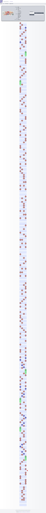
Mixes (1, 3)
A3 (3, 3)
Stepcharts (6, 1)
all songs (11, 1)
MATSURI (6, 3)
